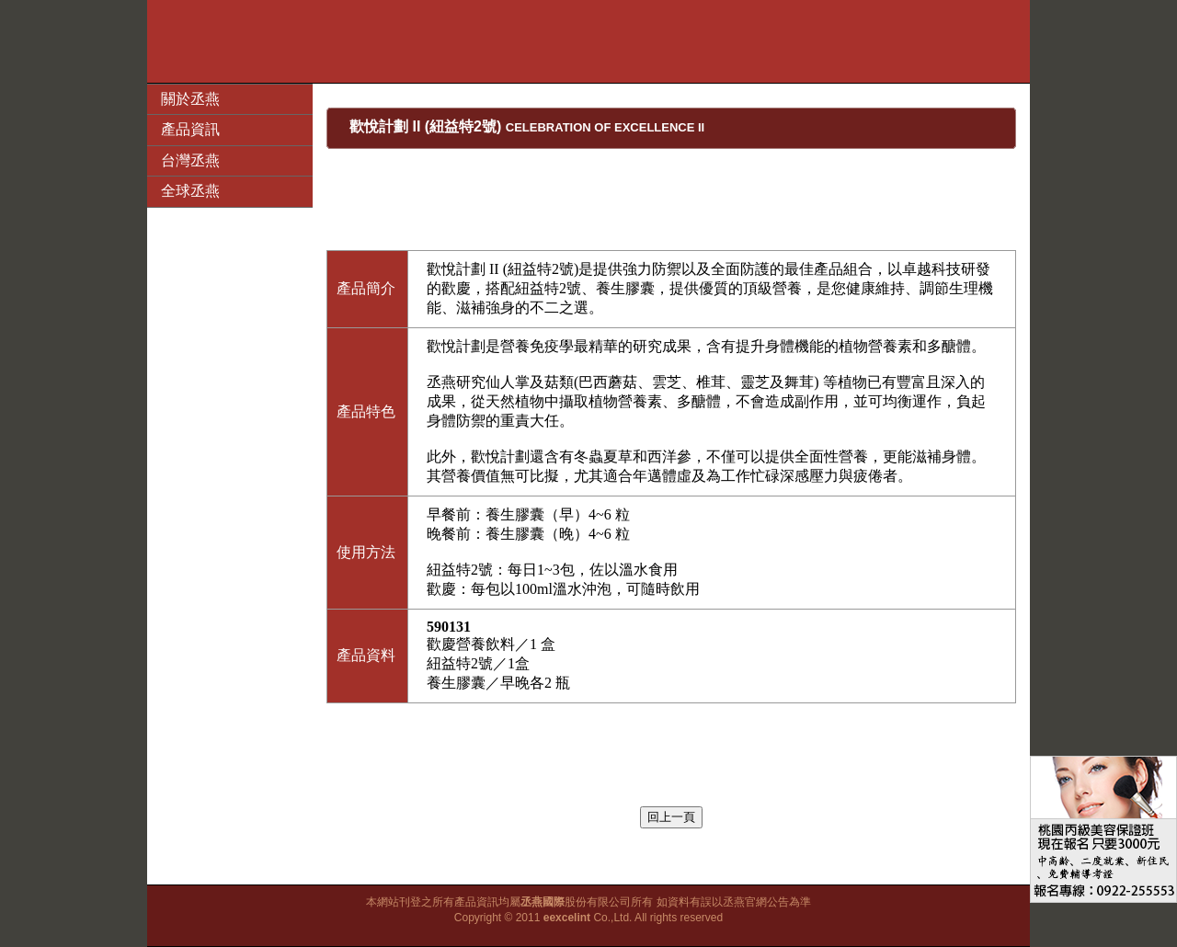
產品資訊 (190, 129)
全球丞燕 (190, 191)
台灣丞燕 (190, 160)
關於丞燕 (190, 99)
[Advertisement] (588, 41)
